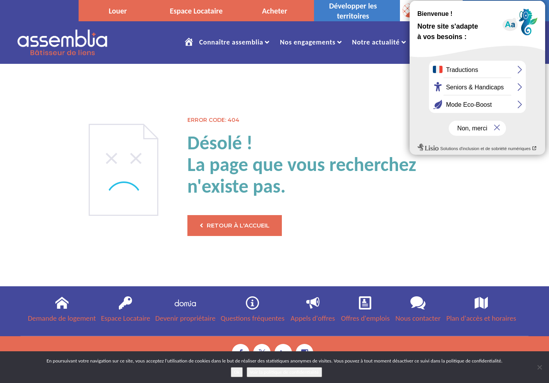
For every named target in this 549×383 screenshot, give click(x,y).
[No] (539, 367)
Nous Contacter (505, 42)
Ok (237, 372)
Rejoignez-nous (440, 42)
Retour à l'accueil (234, 225)
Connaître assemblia (231, 42)
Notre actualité (376, 42)
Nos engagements (307, 42)
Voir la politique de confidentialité (284, 372)
